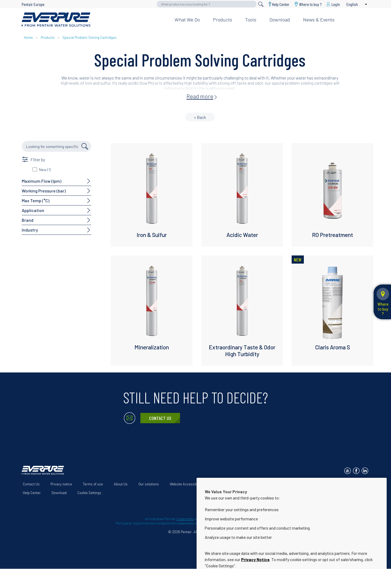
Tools (250, 20)
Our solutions (148, 484)
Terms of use (93, 484)
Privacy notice (61, 484)
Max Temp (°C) (35, 200)
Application (33, 210)
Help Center (280, 4)
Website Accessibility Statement (194, 484)
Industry (30, 229)
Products (222, 20)
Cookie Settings (89, 493)
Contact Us (160, 418)
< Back (200, 117)
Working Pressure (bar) (44, 190)
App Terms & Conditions (292, 484)
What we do (187, 20)
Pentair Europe (33, 4)
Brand (27, 220)
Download (279, 20)
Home (28, 37)
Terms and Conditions (246, 484)
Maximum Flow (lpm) (41, 181)
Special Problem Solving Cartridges (89, 37)
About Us (121, 484)
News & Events (319, 20)
